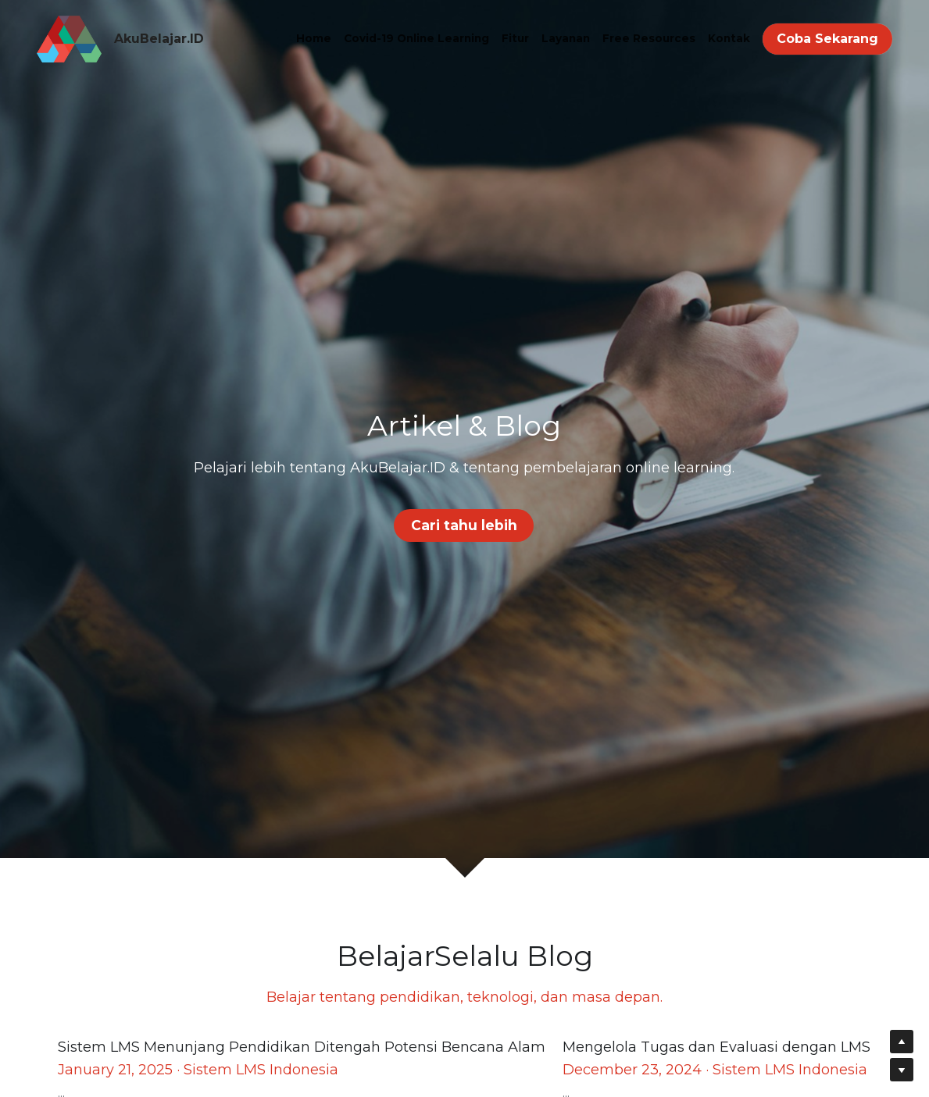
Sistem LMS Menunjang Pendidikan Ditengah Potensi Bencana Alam (301, 1047)
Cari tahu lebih (464, 524)
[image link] (69, 38)
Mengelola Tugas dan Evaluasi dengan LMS (716, 1047)
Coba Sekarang (827, 38)
